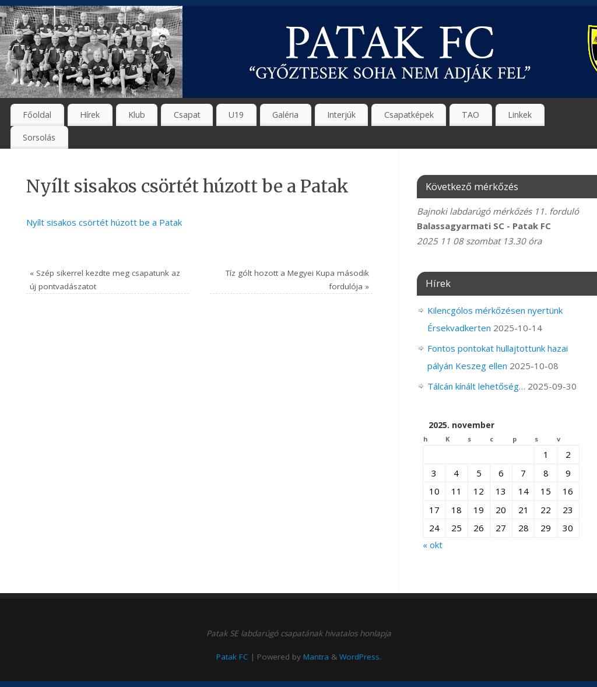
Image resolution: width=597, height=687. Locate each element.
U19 (236, 114)
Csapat (187, 114)
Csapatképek (409, 114)
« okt (433, 545)
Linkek (520, 114)
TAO (470, 114)
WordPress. (360, 656)
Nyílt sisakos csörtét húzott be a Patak (104, 222)
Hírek (90, 114)
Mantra (316, 656)
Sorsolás (39, 137)
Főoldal (37, 114)
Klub (136, 114)
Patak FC (232, 656)
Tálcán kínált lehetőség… (476, 386)
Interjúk (341, 114)
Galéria (285, 114)
